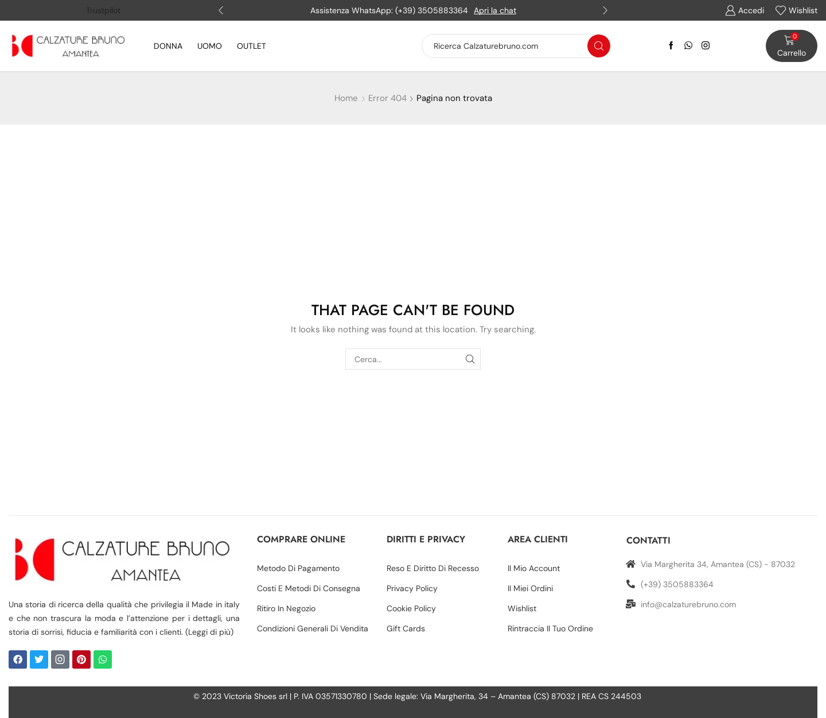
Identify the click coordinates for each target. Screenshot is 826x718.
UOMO (209, 46)
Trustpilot (103, 10)
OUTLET (251, 46)
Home (346, 98)
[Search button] (598, 45)
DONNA (168, 46)
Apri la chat (495, 10)
